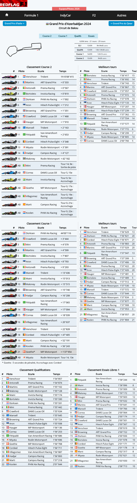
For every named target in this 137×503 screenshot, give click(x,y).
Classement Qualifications (35, 370)
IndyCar (65, 15)
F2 (94, 15)
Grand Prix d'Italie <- (15, 23)
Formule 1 (31, 15)
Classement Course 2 (39, 67)
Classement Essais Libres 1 (103, 370)
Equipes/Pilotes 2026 (69, 8)
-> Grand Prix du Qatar (121, 23)
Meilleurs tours (108, 67)
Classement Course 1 (39, 223)
